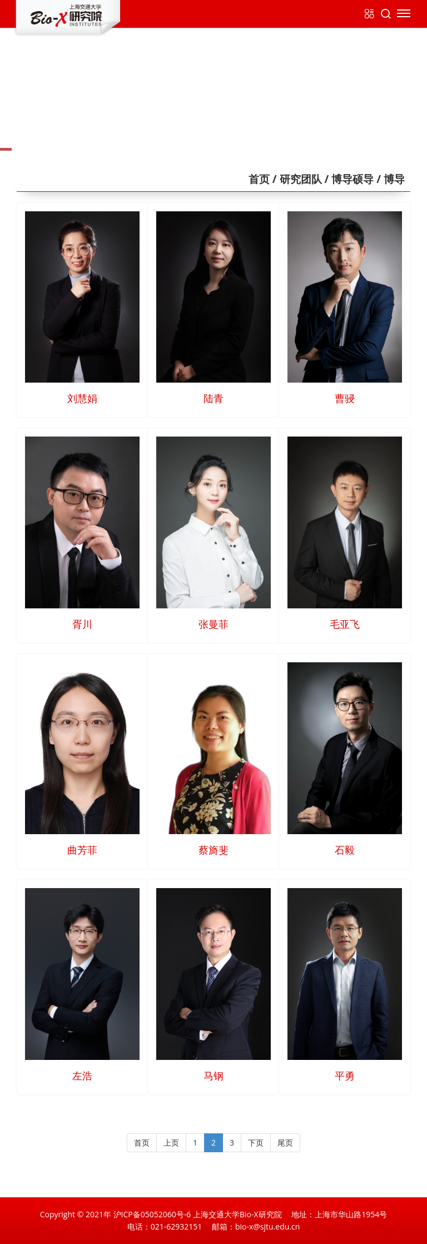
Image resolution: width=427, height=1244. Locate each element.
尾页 (285, 1142)
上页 (171, 1142)
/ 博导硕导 (348, 179)
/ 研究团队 (296, 179)
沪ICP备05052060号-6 (152, 1214)
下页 (256, 1142)
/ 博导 (389, 179)
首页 (259, 179)
